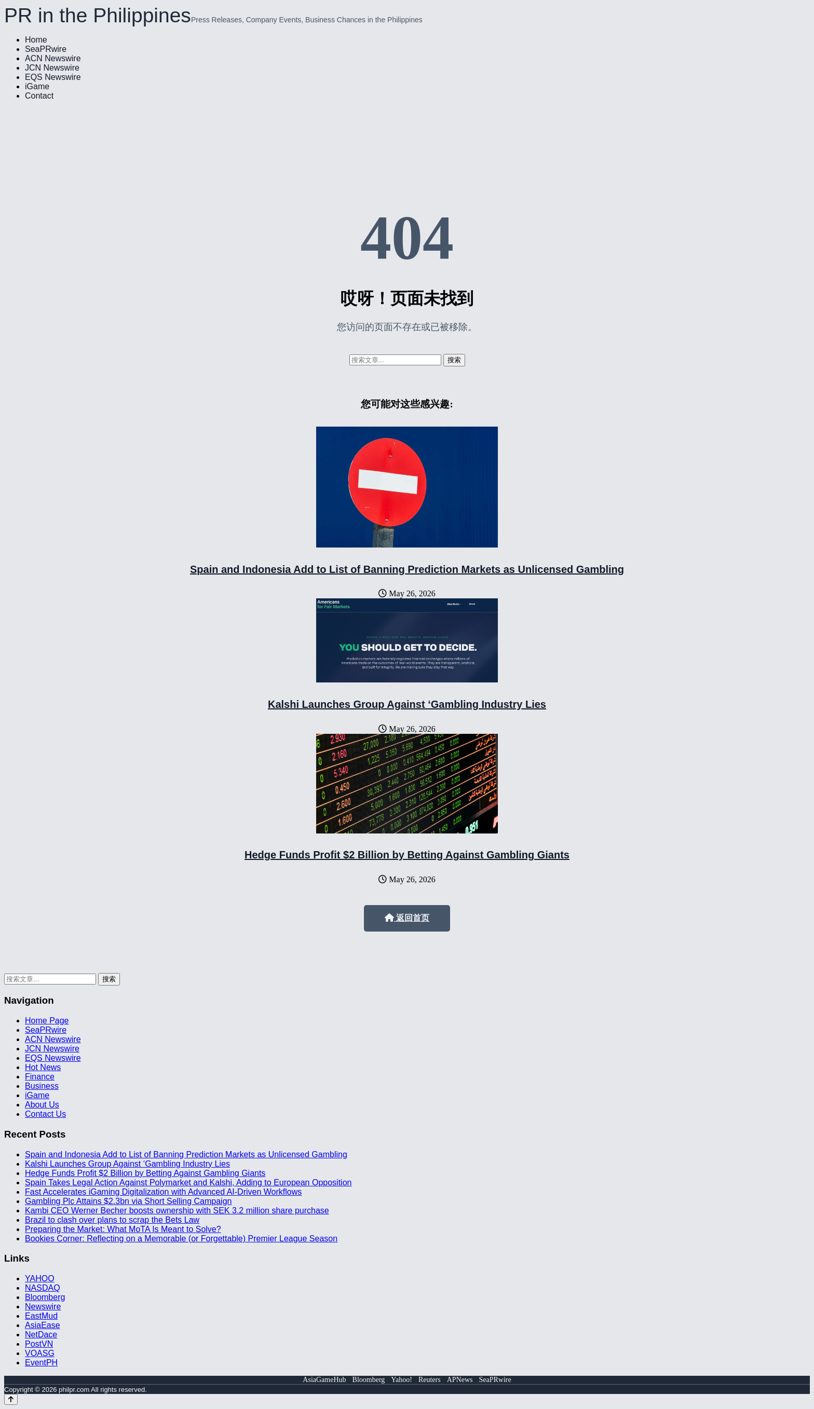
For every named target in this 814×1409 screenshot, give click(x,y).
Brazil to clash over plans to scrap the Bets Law (112, 1219)
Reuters (429, 1380)
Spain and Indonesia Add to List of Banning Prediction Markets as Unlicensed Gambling (407, 569)
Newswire (43, 1306)
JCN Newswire (52, 67)
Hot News (43, 1067)
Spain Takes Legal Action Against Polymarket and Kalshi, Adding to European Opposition (188, 1182)
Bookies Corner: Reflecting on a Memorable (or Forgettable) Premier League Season (181, 1238)
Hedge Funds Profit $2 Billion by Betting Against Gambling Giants (407, 854)
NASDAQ (42, 1287)
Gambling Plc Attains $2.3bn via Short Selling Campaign (128, 1201)
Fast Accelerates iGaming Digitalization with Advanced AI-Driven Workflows (163, 1191)
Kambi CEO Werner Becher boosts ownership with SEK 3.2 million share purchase (177, 1210)
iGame (37, 86)
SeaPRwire (45, 49)
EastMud (41, 1315)
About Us (42, 1104)
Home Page (47, 1020)
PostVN (39, 1343)
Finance (40, 1076)
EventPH (41, 1362)
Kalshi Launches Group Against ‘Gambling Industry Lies (407, 704)
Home (36, 39)
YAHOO (40, 1278)
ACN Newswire (53, 58)
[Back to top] (11, 1399)
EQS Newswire (53, 77)
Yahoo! (401, 1380)
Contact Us (45, 1114)
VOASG (40, 1353)
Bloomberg (45, 1297)
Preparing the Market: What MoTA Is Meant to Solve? (123, 1229)
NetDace (41, 1334)
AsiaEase (42, 1325)
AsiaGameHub (324, 1380)
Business (42, 1086)
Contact (39, 95)
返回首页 (407, 917)
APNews (460, 1380)
